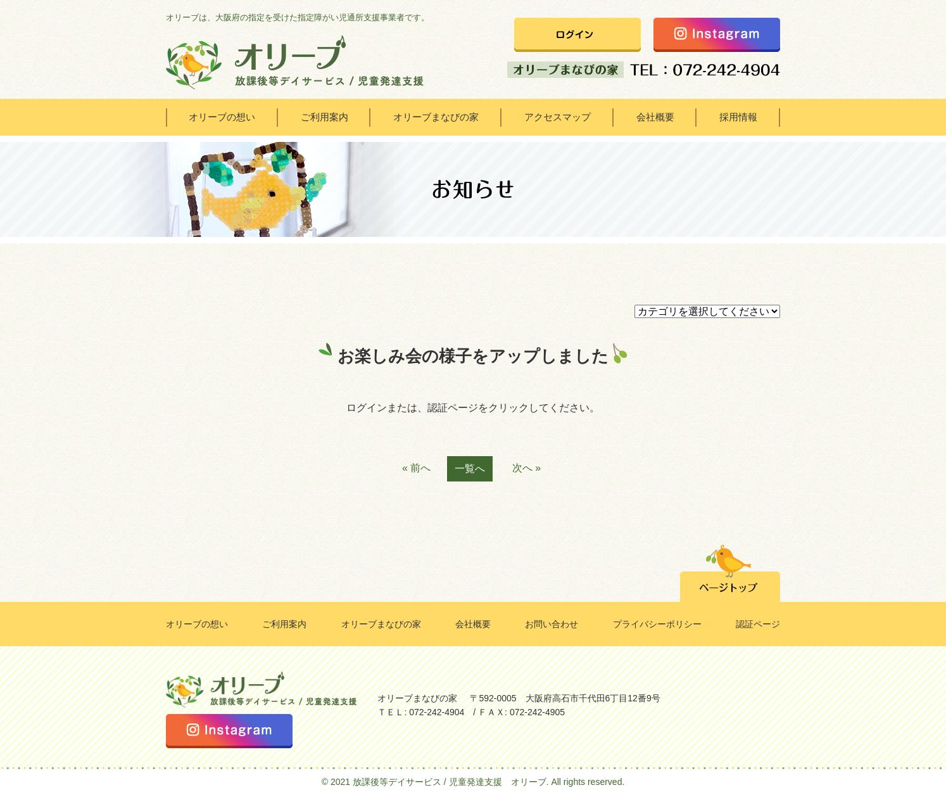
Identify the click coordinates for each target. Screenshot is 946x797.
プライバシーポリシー (657, 624)
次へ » (526, 467)
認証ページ (758, 624)
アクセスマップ (557, 117)
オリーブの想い (222, 117)
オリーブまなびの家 (436, 117)
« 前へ (416, 467)
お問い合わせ (551, 624)
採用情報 (738, 117)
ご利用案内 (324, 117)
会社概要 (655, 117)
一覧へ (470, 468)
